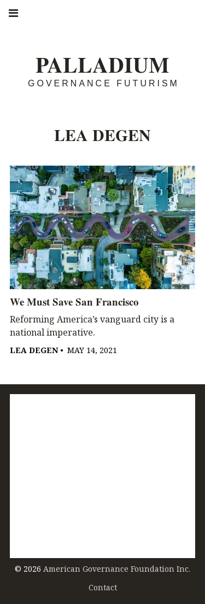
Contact (103, 587)
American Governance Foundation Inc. (116, 569)
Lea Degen (34, 350)
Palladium (102, 65)
